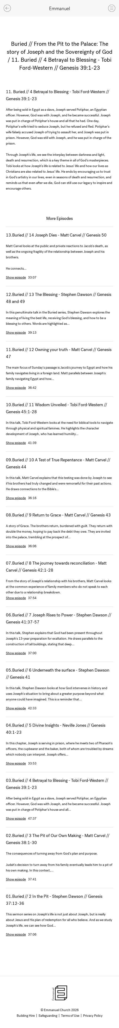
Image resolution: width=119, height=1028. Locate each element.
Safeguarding (47, 1015)
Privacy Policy (93, 1015)
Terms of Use (70, 1015)
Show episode (16, 277)
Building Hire (26, 1015)
